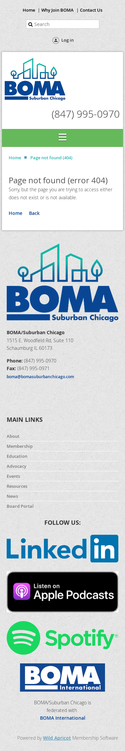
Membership (20, 446)
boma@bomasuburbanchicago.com (40, 376)
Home (29, 10)
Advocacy (16, 466)
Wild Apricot (57, 738)
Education (17, 456)
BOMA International (62, 718)
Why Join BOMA (57, 10)
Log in (67, 40)
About (13, 436)
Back (34, 213)
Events (13, 476)
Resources (17, 486)
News (12, 496)
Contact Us (91, 10)
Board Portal (20, 506)
